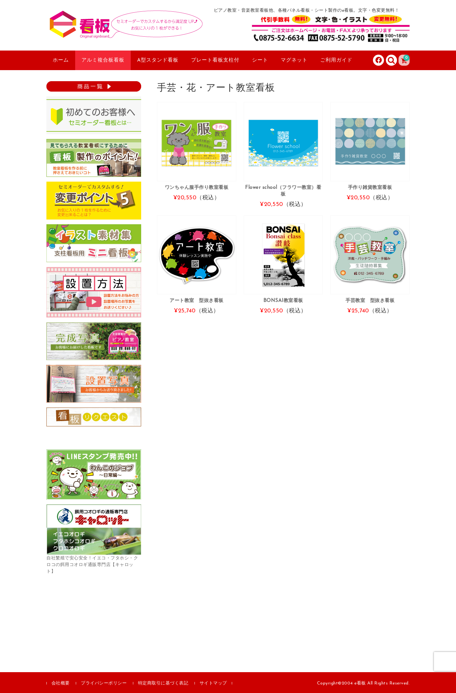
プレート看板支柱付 (215, 60)
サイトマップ (213, 683)
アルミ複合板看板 (102, 60)
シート (260, 60)
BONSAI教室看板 (283, 300)
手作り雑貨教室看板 (370, 187)
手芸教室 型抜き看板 (369, 300)
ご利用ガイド (336, 60)
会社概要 (60, 683)
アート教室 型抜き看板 (197, 300)
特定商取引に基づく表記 (163, 683)
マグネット (294, 60)
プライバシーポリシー (104, 683)
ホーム (61, 60)
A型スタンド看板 (157, 60)
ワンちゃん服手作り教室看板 (197, 187)
